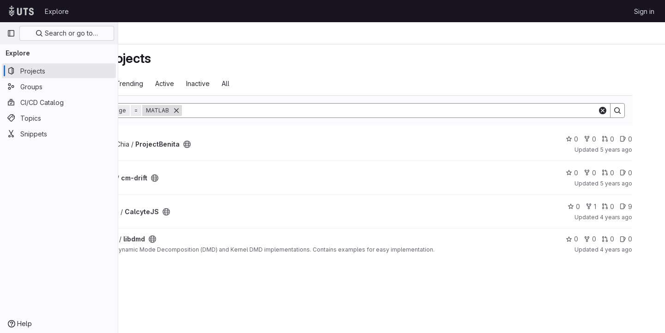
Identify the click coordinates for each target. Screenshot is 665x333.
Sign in (644, 11)
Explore (57, 11)
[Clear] (624, 110)
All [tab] (299, 83)
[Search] (437, 110)
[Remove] (249, 110)
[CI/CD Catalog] (59, 102)
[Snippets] (59, 133)
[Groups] (59, 86)
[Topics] (59, 118)
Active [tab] (238, 83)
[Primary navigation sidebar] (11, 33)
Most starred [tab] (156, 83)
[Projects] (59, 70)
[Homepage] (21, 11)
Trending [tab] (203, 83)
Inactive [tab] (271, 83)
